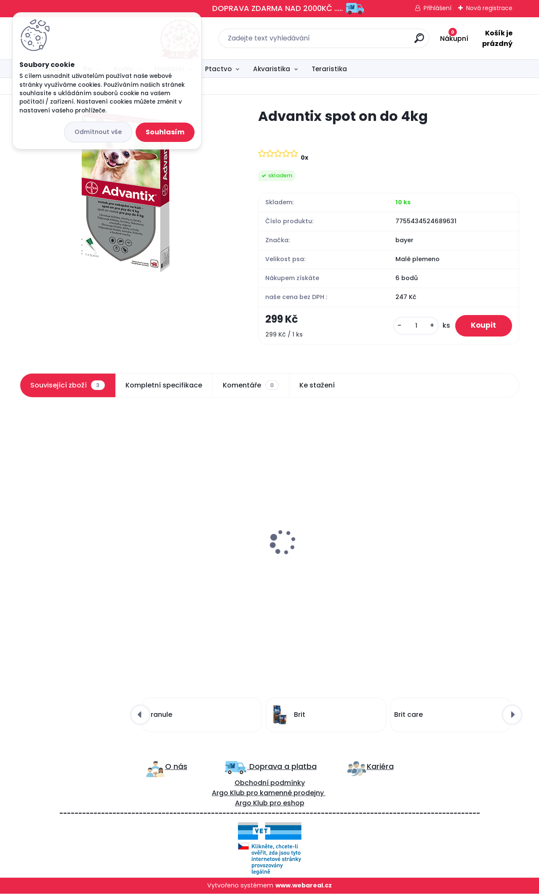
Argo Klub (228, 794)
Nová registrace (489, 8)
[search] (362, 41)
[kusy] (413, 326)
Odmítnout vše (98, 132)
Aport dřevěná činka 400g (195, 546)
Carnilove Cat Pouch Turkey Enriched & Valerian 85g (324, 550)
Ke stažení (317, 385)
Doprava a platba (282, 767)
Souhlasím (165, 132)
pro (275, 804)
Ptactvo (218, 68)
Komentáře (251, 386)
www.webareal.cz (303, 886)
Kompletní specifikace (163, 385)
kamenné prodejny (291, 794)
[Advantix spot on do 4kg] (125, 192)
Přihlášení (437, 8)
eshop (292, 804)
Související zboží (67, 386)
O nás (176, 767)
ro (254, 794)
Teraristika (329, 68)
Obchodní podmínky (270, 784)
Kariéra (380, 767)
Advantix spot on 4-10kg (66, 546)
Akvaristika (271, 68)
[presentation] (25, 522)
